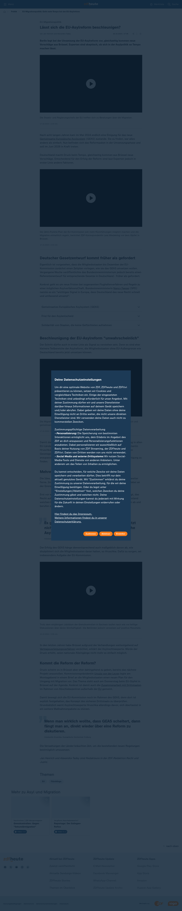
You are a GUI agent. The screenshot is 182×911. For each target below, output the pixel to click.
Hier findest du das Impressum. (73, 514)
